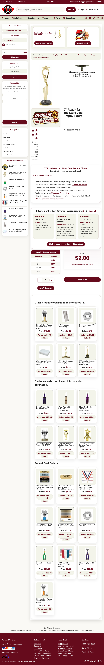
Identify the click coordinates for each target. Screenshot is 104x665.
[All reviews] (34, 135)
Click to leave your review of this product (66, 244)
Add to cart (82, 279)
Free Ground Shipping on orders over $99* (86, 2)
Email (14, 98)
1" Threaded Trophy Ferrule (18, 222)
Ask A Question (46, 288)
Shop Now (6, 134)
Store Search (7, 137)
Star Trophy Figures (41, 57)
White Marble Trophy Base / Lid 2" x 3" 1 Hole (44, 362)
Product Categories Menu (12, 30)
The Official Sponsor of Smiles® (13, 2)
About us (37, 644)
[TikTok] (95, 661)
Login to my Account (66, 646)
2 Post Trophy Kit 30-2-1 (16, 179)
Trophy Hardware (79, 185)
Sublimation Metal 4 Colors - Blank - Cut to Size (66, 526)
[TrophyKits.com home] (8, 9)
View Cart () (94, 9)
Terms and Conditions (42, 653)
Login (15, 77)
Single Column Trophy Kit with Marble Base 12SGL (44, 326)
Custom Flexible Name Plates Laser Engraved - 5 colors (44, 487)
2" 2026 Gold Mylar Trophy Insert (17, 165)
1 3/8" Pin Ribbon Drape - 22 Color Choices (18, 201)
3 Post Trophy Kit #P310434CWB (42, 408)
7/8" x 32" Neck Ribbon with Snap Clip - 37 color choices (87, 487)
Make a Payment (64, 653)
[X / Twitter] (101, 661)
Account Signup (8, 151)
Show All (92, 211)
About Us (5, 141)
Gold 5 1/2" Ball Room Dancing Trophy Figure (87, 445)
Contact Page (87, 648)
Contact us (38, 648)
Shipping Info (63, 644)
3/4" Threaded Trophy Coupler (63, 326)
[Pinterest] (98, 661)
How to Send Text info (42, 656)
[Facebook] (85, 661)
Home (5, 18)
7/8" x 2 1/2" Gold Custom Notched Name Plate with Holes (66, 487)
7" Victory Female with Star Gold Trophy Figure (66, 445)
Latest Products (8, 155)
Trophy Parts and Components (64, 55)
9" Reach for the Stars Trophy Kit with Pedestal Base (87, 362)
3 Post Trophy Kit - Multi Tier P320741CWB (86, 408)
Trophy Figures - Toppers (88, 55)
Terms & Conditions (9, 144)
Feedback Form (88, 652)
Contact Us (6, 148)
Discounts (37, 646)
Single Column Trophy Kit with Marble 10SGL (17, 215)
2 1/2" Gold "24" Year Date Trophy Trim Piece (17, 173)
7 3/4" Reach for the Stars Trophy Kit (65, 362)
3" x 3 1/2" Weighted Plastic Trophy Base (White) (17, 230)
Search (71, 9)
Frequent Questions (41, 651)
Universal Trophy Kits (60, 193)
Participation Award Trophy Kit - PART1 (43, 444)
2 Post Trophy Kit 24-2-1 (16, 208)
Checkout (15, 57)
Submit (14, 122)
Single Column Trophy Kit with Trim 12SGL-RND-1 (17, 194)
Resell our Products (41, 658)
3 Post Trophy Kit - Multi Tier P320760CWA (64, 408)
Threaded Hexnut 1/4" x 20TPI (16, 187)
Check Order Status (65, 651)
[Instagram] (88, 661)
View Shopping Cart (65, 656)
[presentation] (14, 111)
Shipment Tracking (65, 648)
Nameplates (69, 18)
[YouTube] (91, 661)
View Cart (10, 40)
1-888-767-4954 (48, 2)
